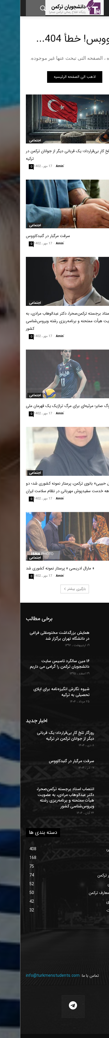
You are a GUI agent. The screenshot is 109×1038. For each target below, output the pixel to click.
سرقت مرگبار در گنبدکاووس (28, 236)
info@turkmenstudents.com (33, 975)
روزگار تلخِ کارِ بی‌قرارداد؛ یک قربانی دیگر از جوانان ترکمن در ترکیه (45, 736)
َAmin (40, 166)
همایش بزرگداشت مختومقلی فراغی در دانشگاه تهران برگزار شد (39, 636)
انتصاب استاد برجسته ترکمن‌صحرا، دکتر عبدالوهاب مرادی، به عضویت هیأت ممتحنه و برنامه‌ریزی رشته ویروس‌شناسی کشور (54, 321)
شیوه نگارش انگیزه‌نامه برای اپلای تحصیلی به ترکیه (41, 692)
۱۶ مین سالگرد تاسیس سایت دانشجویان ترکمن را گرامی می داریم (39, 664)
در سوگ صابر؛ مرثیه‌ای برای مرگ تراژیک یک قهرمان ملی (51, 406)
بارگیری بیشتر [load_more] (55, 589)
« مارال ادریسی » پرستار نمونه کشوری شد (40, 568)
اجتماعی (15, 140)
